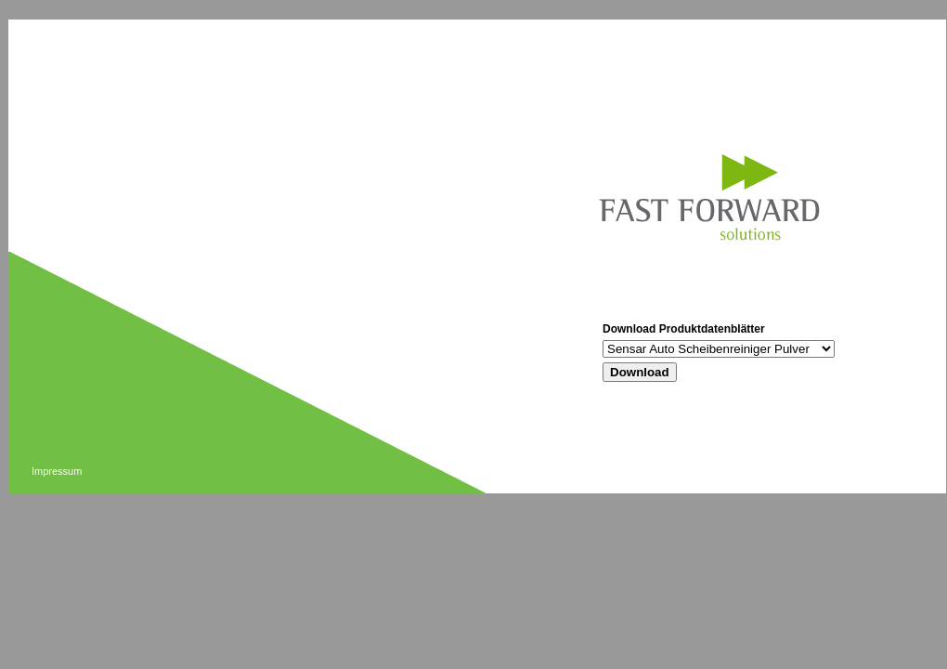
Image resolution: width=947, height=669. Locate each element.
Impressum (57, 471)
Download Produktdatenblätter (684, 328)
